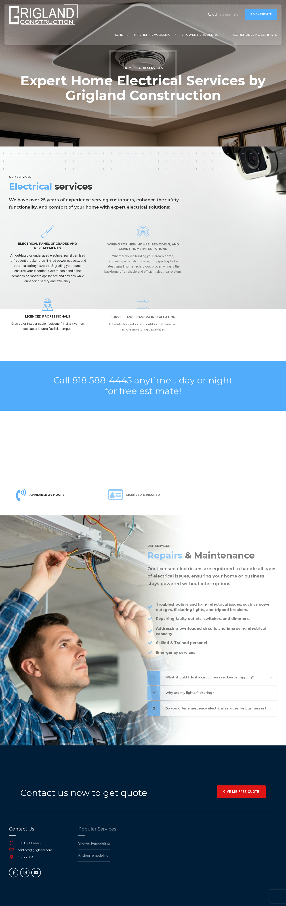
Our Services (151, 68)
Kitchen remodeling (152, 34)
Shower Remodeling (200, 34)
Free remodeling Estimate (253, 34)
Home (118, 34)
